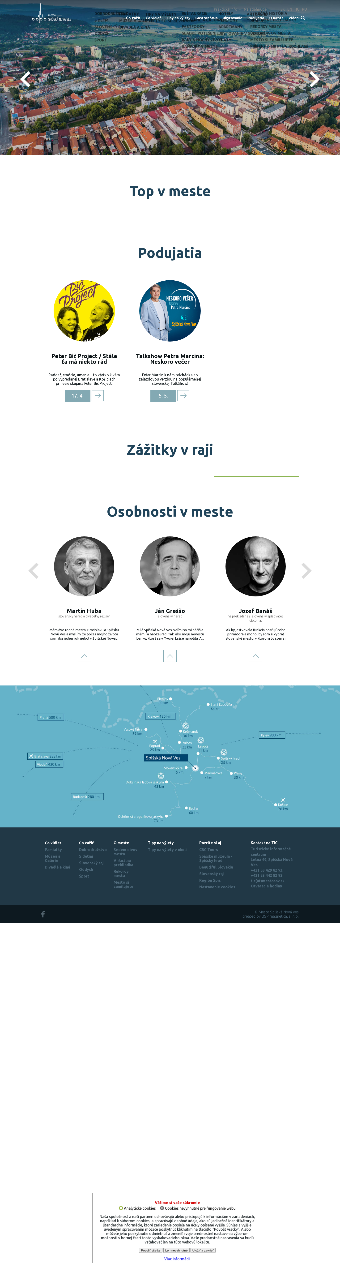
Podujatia (255, 18)
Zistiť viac (170, 127)
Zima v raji (195, 720)
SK (282, 9)
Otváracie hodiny (266, 1226)
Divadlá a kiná (57, 1207)
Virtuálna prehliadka (123, 1202)
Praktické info (225, 9)
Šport (84, 1216)
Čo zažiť (133, 18)
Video (294, 18)
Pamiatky (53, 1189)
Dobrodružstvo (93, 1189)
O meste (276, 18)
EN (289, 9)
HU (297, 9)
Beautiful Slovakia (216, 1207)
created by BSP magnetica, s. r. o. (270, 1256)
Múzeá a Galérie (52, 1198)
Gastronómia (206, 18)
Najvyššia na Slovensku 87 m (83, 291)
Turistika (197, 806)
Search (303, 18)
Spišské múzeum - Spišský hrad (216, 1198)
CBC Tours (208, 1189)
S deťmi (86, 1196)
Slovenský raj (91, 1203)
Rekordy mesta (121, 1213)
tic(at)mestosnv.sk (268, 1220)
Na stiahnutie (255, 9)
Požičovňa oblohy (268, 291)
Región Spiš (210, 1220)
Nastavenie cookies (217, 1227)
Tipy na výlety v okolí (167, 1189)
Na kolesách (106, 720)
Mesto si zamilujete (123, 1224)
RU (304, 9)
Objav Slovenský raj (271, 762)
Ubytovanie (232, 18)
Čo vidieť (153, 18)
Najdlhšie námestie (180, 377)
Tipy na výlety (178, 18)
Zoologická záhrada (266, 377)
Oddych (86, 1209)
